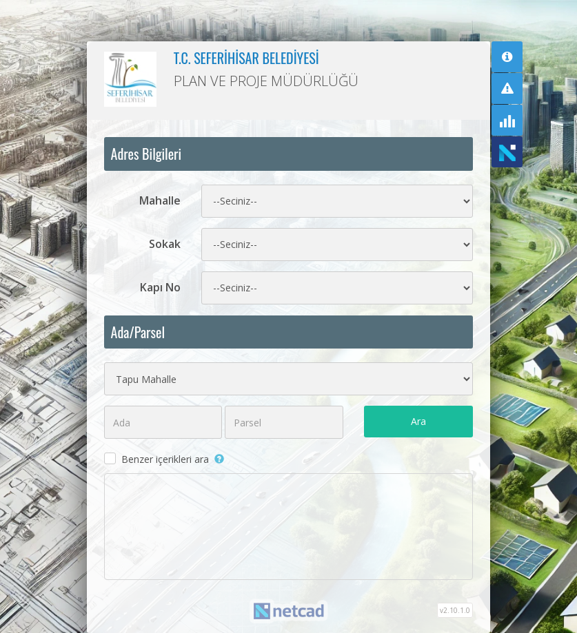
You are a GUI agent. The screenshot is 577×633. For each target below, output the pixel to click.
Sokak (165, 243)
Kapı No (160, 287)
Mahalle (160, 200)
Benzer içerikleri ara (165, 459)
